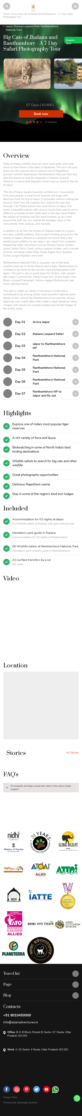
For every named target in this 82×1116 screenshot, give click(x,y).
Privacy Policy (10, 1097)
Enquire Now (70, 41)
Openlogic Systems (27, 1102)
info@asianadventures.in (20, 1022)
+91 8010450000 (17, 1015)
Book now (41, 114)
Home (6, 14)
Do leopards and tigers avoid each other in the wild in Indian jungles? (38, 788)
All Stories (72, 752)
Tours (14, 14)
